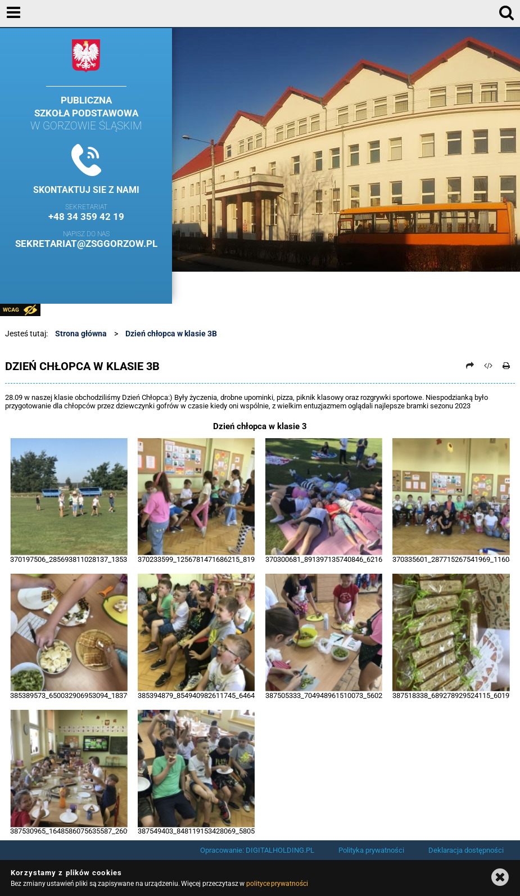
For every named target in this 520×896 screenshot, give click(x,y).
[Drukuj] (506, 365)
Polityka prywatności (371, 850)
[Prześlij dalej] (470, 365)
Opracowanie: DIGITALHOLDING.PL (257, 850)
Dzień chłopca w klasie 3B (171, 333)
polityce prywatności (277, 884)
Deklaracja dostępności (466, 850)
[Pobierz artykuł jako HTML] (488, 365)
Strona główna (81, 333)
